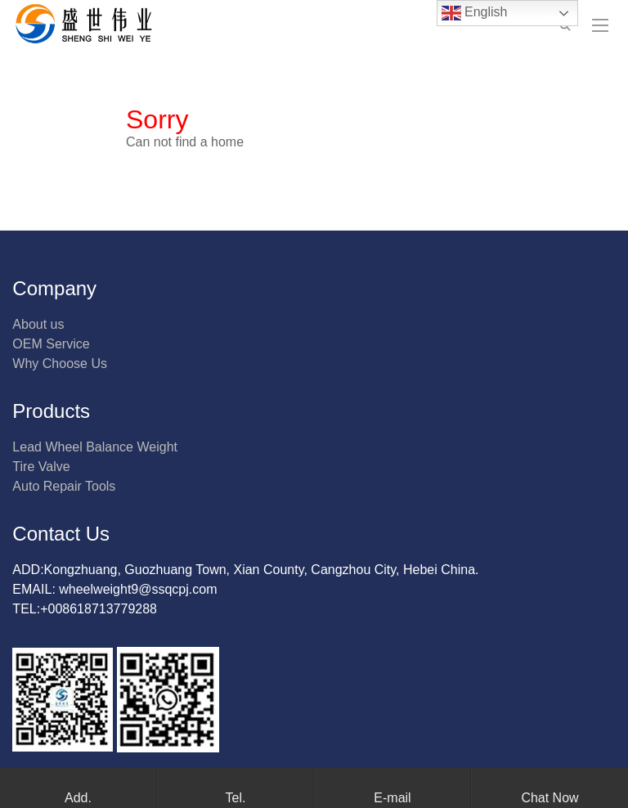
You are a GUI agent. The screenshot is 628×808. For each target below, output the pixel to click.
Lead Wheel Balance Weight (94, 447)
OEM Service (50, 344)
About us (38, 324)
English (475, 13)
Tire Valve (41, 467)
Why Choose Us (59, 363)
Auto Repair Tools (63, 486)
